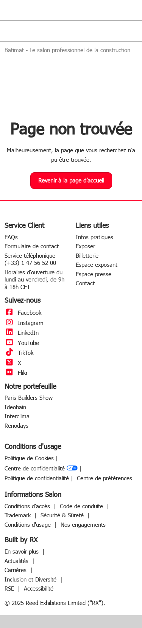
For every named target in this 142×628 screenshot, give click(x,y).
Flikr (16, 372)
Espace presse (93, 274)
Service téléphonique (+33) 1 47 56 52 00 (30, 259)
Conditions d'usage (29, 524)
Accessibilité (38, 588)
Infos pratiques (94, 237)
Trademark (19, 515)
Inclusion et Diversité (31, 579)
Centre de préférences (104, 478)
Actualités (17, 561)
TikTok (19, 352)
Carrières (16, 570)
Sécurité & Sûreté (63, 515)
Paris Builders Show (29, 397)
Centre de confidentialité (41, 468)
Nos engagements (83, 524)
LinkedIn (22, 332)
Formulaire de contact (32, 246)
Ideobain (15, 407)
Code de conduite (82, 506)
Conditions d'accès (28, 506)
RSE (10, 588)
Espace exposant (96, 264)
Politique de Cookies (29, 458)
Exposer (85, 246)
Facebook (23, 312)
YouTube (22, 342)
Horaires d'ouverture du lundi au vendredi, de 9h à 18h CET (34, 279)
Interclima (17, 416)
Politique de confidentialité (37, 478)
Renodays (16, 425)
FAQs (11, 237)
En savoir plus (23, 551)
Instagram (24, 322)
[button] (71, 180)
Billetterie (87, 255)
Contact (85, 283)
